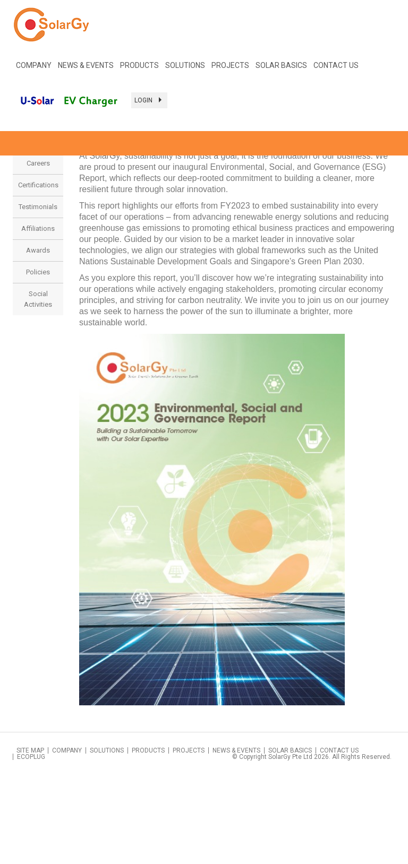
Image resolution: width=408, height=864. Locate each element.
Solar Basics (281, 65)
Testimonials (38, 296)
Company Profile (38, 203)
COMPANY (34, 65)
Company (67, 839)
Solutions (107, 839)
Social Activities (38, 388)
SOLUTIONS (185, 65)
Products (139, 65)
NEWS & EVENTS (86, 65)
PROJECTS (230, 65)
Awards (38, 339)
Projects (189, 839)
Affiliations (38, 318)
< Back (382, 172)
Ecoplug (31, 846)
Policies (38, 361)
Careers (38, 252)
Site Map (30, 839)
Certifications (38, 274)
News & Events (236, 839)
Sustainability (38, 231)
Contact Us (336, 65)
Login (149, 100)
